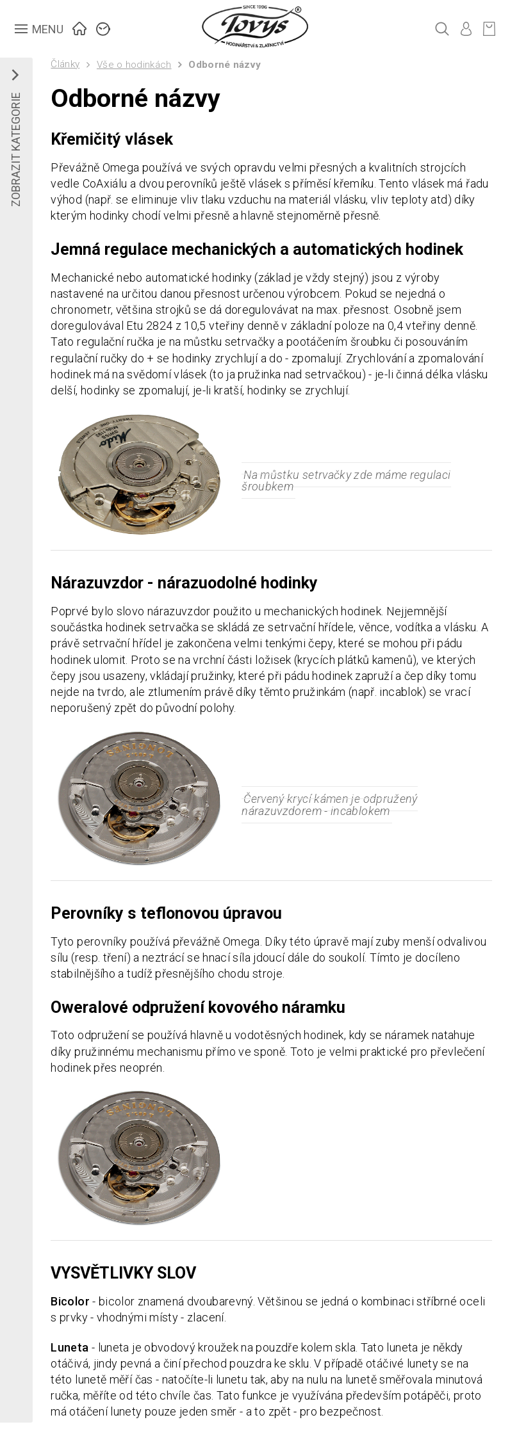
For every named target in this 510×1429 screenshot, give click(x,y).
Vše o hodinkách (134, 64)
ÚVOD (79, 27)
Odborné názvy (224, 64)
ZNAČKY (103, 27)
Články (65, 64)
